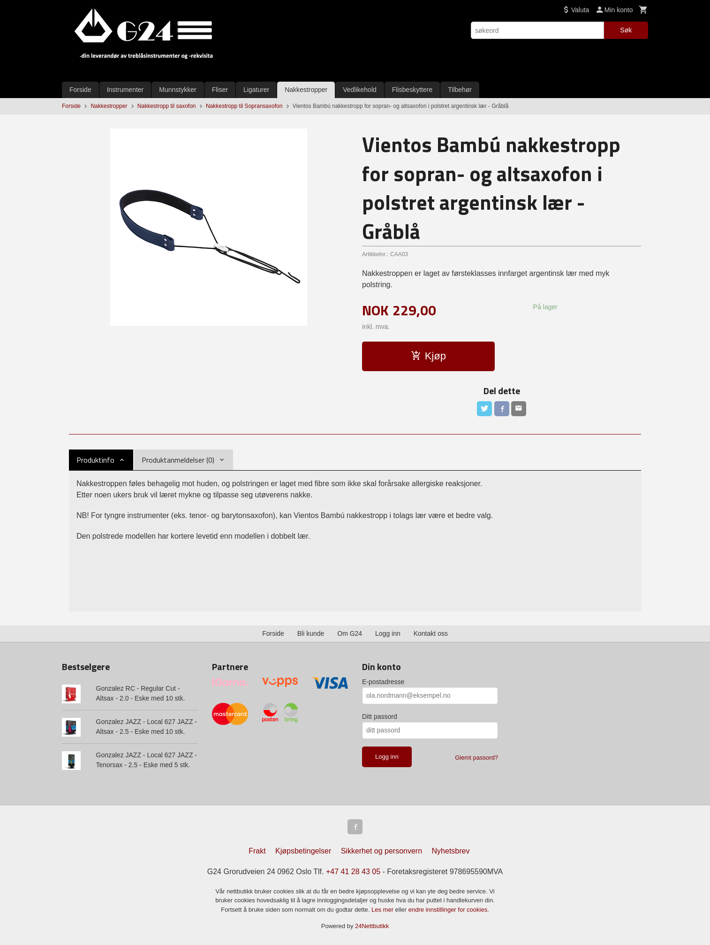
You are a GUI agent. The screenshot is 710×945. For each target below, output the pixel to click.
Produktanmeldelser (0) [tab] (178, 459)
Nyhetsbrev (451, 851)
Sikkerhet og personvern (381, 851)
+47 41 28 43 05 (353, 872)
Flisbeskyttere (412, 89)
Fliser (220, 89)
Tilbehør (460, 89)
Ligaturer (256, 89)
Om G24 (349, 633)
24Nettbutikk (372, 926)
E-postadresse (383, 682)
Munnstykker (177, 89)
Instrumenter (125, 89)
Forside (80, 89)
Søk (626, 30)
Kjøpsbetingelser (303, 851)
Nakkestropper (306, 89)
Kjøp (428, 356)
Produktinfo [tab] (95, 459)
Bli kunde (311, 633)
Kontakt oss (431, 633)
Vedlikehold (360, 89)
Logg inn (387, 633)
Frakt (257, 851)
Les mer (383, 909)
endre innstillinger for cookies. (448, 909)
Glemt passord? (476, 757)
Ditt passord (379, 716)
